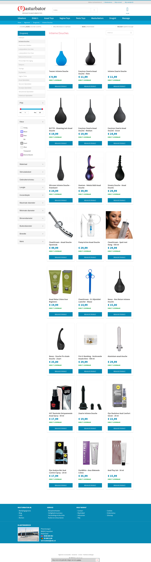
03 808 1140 (46, 538)
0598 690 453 (47, 536)
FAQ (79, 518)
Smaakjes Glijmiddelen (25, 88)
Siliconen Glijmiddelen (25, 84)
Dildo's (35, 18)
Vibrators (22, 18)
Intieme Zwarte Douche (117, 71)
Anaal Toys (49, 18)
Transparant (27, 151)
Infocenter (81, 515)
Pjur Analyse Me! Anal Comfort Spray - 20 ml (57, 471)
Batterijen (21, 38)
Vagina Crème (23, 76)
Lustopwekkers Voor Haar (26, 53)
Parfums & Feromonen (25, 57)
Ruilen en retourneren (56, 518)
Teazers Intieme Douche (58, 71)
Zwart (25, 143)
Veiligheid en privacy (55, 513)
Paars (25, 135)
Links (20, 515)
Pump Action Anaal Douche (89, 242)
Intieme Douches (24, 41)
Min (20, 112)
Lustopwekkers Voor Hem (26, 49)
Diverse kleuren (28, 155)
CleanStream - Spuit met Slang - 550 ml (117, 243)
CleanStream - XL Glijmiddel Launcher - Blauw (89, 300)
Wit (24, 139)
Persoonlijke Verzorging (26, 61)
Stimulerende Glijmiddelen (26, 92)
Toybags (21, 68)
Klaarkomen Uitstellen (25, 45)
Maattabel (81, 513)
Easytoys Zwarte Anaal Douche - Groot (117, 129)
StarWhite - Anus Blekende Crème (89, 471)
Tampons (21, 65)
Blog (20, 513)
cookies (78, 560)
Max (35, 112)
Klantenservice (108, 2)
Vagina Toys (65, 18)
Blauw (25, 132)
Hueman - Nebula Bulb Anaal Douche (89, 186)
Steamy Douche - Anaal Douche (117, 186)
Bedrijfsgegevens (25, 511)
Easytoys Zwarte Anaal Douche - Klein (87, 72)
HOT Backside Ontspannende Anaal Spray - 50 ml (60, 414)
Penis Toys (80, 18)
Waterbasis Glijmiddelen (25, 95)
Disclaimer (74, 555)
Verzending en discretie (56, 515)
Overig (25, 128)
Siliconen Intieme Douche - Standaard (59, 186)
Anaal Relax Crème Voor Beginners (58, 300)
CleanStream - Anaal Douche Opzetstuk (60, 243)
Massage (126, 18)
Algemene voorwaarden (64, 555)
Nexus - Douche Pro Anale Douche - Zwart (59, 357)
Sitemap (110, 515)
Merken (21, 518)
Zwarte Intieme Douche (87, 413)
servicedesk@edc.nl (48, 541)
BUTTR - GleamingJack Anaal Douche (60, 129)
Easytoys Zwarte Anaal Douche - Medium (87, 129)
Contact (80, 511)
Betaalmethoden (54, 511)
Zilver (25, 147)
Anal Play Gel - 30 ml (116, 470)
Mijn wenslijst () (128, 2)
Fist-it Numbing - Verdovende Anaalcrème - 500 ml (90, 357)
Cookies (109, 511)
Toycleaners (22, 72)
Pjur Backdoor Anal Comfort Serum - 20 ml (119, 414)
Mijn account (118, 2)
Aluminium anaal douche (117, 356)
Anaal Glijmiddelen (24, 80)
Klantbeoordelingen (88, 555)
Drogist (112, 18)
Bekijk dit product (61, 86)
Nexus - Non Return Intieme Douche (119, 300)
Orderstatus (111, 513)
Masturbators (97, 18)
